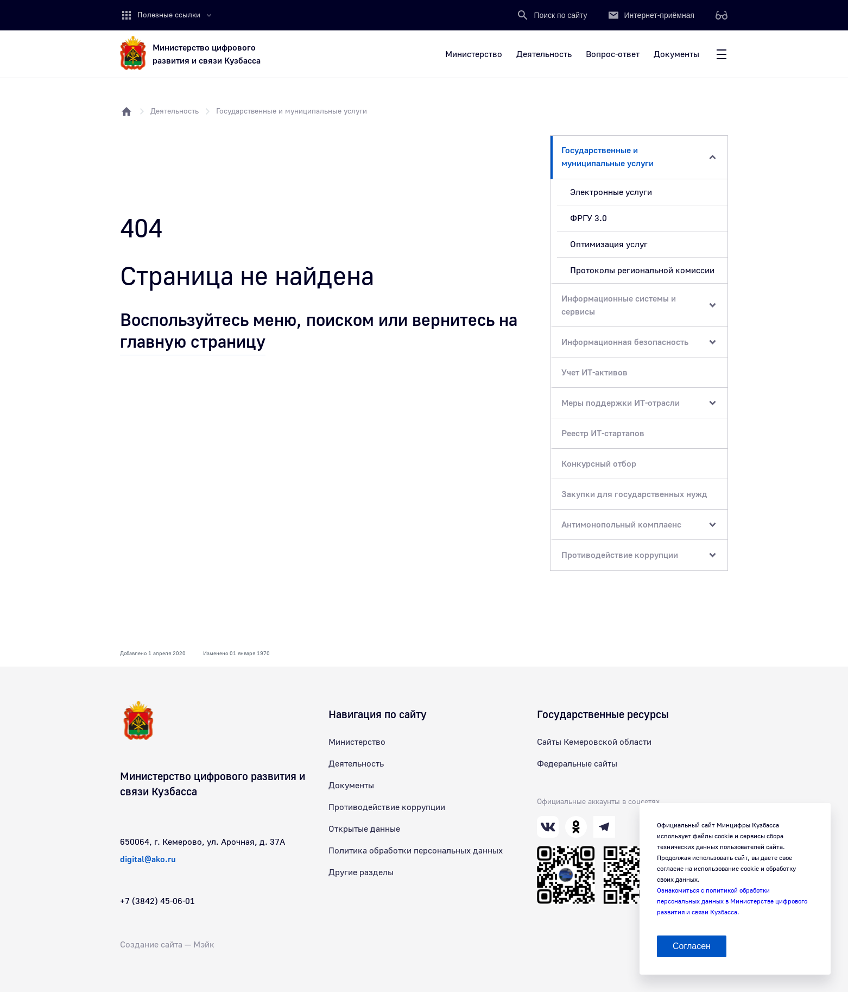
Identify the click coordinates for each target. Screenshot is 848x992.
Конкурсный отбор (598, 464)
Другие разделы (361, 872)
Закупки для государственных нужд (634, 494)
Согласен (692, 946)
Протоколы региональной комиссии (642, 270)
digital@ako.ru (148, 859)
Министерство (356, 742)
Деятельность (174, 111)
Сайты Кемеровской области (594, 742)
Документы (351, 785)
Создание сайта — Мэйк (167, 944)
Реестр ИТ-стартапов (602, 433)
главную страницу (192, 342)
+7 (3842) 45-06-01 (157, 901)
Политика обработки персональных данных (415, 850)
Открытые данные (364, 829)
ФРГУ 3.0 (588, 218)
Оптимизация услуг (609, 244)
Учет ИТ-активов (594, 372)
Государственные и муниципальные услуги (291, 111)
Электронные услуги (611, 192)
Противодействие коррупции (386, 807)
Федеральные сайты (577, 763)
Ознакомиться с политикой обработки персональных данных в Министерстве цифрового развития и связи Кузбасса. (732, 901)
